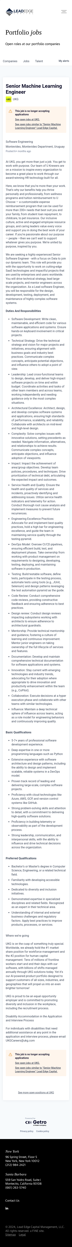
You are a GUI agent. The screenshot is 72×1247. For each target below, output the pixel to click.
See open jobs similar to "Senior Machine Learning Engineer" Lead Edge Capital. (38, 126)
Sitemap (10, 1234)
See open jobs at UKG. (27, 119)
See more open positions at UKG (36, 1092)
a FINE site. (37, 1230)
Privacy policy (26, 1131)
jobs (26, 61)
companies (10, 61)
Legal (22, 1234)
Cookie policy (42, 1131)
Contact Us (12, 1200)
